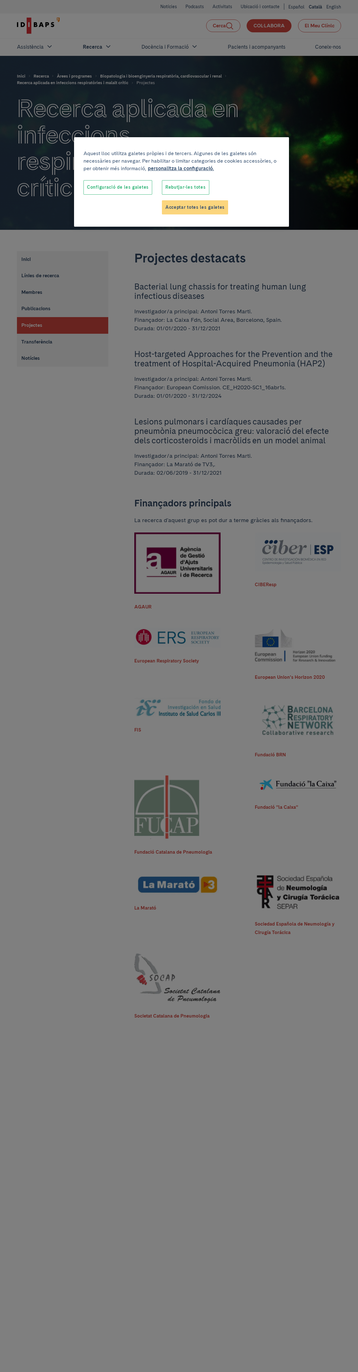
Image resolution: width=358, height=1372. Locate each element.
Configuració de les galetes (118, 187)
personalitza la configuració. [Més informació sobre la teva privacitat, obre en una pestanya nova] (181, 168)
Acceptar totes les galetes (195, 207)
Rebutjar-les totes (185, 187)
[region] (181, 182)
